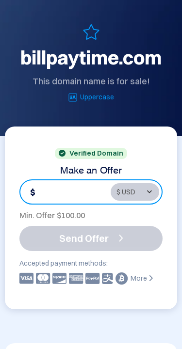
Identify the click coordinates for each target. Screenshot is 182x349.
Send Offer (91, 238)
